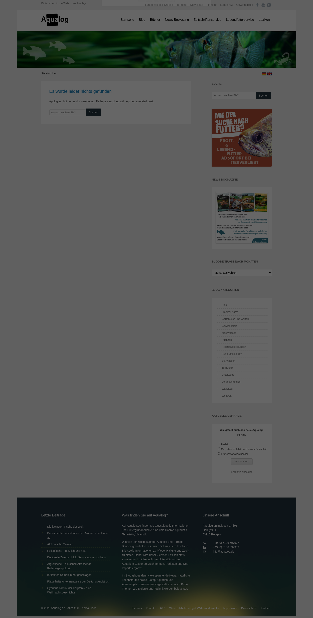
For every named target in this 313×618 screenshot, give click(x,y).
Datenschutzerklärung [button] (164, 110)
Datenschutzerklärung (131, 51)
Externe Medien (193, 64)
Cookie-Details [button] (145, 110)
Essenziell (114, 64)
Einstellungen (113, 54)
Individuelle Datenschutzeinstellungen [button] (156, 102)
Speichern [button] (156, 90)
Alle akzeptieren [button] (156, 78)
